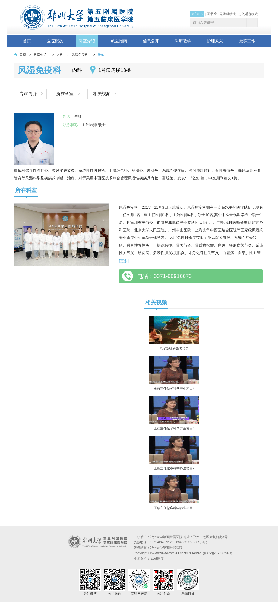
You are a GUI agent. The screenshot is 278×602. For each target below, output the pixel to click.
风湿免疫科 (80, 55)
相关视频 (102, 93)
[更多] (124, 261)
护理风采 (215, 40)
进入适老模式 (248, 14)
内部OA (197, 14)
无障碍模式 (227, 14)
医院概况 (55, 40)
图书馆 (212, 14)
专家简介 (28, 93)
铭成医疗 (157, 559)
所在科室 (65, 93)
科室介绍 (87, 40)
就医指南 (119, 40)
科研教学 (183, 40)
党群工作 (247, 40)
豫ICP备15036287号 (218, 553)
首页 (27, 40)
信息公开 (151, 40)
